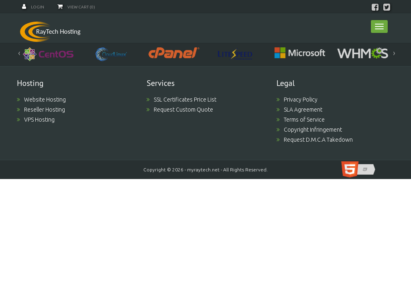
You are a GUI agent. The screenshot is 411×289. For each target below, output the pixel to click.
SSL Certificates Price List (181, 99)
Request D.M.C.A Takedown (315, 139)
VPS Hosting (36, 119)
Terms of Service (301, 119)
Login (33, 7)
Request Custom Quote (179, 109)
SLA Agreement (299, 109)
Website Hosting (41, 99)
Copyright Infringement (309, 129)
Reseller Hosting (41, 109)
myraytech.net (203, 169)
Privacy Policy (297, 99)
